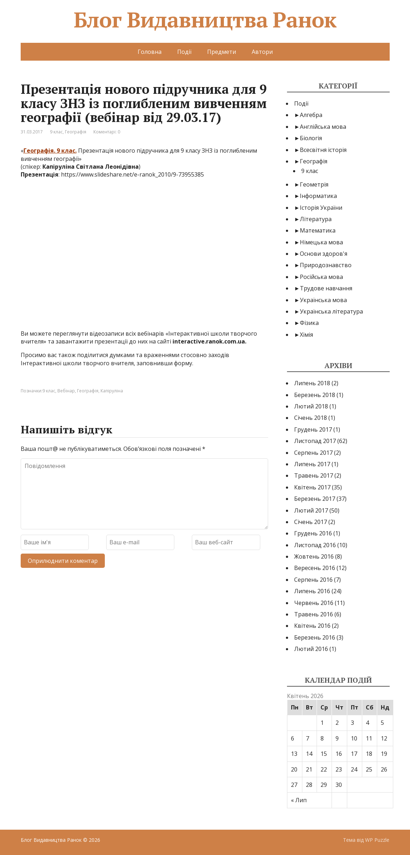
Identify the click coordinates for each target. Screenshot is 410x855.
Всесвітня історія (323, 150)
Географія (75, 132)
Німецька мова (321, 242)
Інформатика (318, 196)
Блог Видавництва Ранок (205, 20)
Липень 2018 (312, 383)
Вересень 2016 (314, 568)
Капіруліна (112, 391)
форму (183, 363)
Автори (262, 52)
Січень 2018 (310, 418)
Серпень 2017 (313, 453)
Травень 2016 (313, 614)
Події (184, 52)
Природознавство (326, 265)
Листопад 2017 (315, 441)
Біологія (311, 138)
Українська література (331, 311)
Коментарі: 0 (106, 132)
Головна (150, 52)
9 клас (56, 132)
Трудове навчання (326, 288)
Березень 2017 (314, 499)
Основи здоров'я (323, 254)
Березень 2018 (314, 395)
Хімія (306, 335)
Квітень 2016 (312, 626)
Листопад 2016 (315, 545)
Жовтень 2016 (314, 556)
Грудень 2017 (313, 429)
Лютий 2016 (311, 649)
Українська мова (323, 300)
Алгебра (311, 115)
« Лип (299, 800)
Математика (317, 230)
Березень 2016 (314, 637)
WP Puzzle (377, 839)
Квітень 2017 (312, 487)
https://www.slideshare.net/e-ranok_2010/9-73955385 (132, 174)
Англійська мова (323, 127)
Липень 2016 (312, 591)
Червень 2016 (313, 603)
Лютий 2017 (311, 510)
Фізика (309, 323)
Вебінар (66, 391)
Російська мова (321, 277)
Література (316, 219)
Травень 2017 (313, 475)
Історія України (321, 208)
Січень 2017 (310, 522)
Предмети (221, 52)
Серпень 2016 (313, 580)
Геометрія (314, 184)
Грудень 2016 (313, 533)
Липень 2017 (312, 464)
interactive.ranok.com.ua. (209, 341)
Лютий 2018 (311, 406)
